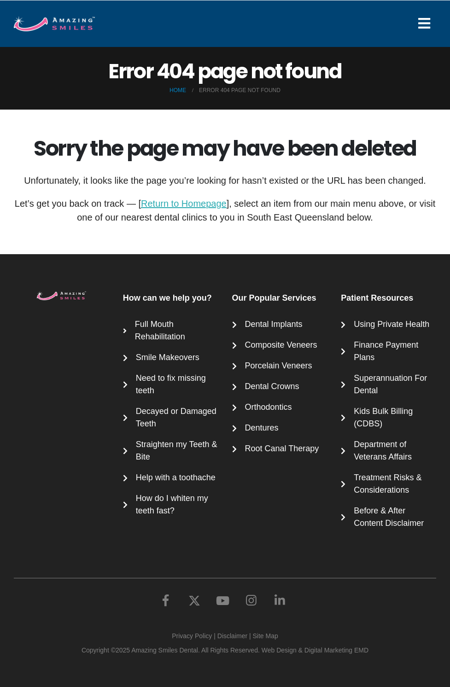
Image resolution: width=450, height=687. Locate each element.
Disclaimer (232, 636)
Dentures (262, 427)
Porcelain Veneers (278, 365)
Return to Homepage (184, 203)
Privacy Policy (192, 636)
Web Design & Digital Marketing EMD (315, 650)
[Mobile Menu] (427, 23)
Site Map (265, 636)
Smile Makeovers (167, 357)
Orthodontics (268, 407)
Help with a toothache (176, 477)
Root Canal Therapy (282, 448)
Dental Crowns (272, 386)
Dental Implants (274, 324)
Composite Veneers (281, 344)
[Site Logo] (54, 23)
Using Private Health (391, 324)
